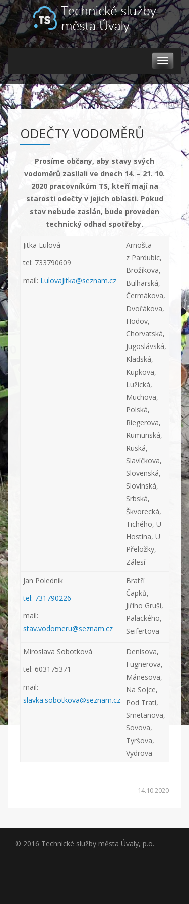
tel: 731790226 (47, 598)
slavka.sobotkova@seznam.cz (71, 700)
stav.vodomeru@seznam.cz (68, 628)
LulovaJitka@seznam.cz (78, 280)
